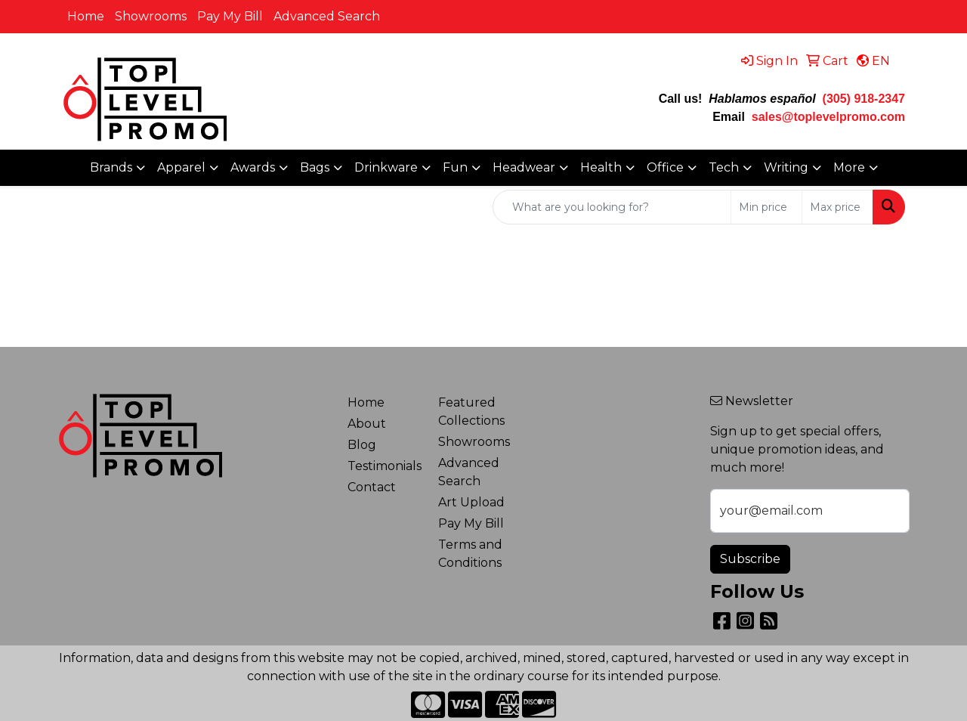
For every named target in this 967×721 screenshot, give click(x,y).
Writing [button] (786, 167)
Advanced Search (326, 16)
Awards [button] (252, 167)
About (367, 423)
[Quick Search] (612, 207)
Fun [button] (455, 167)
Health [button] (601, 167)
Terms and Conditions (470, 553)
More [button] (849, 167)
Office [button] (665, 167)
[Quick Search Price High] (837, 207)
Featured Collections (471, 411)
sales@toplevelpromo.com (828, 116)
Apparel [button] (181, 167)
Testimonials (384, 466)
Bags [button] (314, 167)
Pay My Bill (230, 16)
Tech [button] (724, 167)
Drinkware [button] (386, 167)
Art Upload (471, 502)
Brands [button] (111, 167)
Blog (362, 445)
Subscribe (750, 559)
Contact (372, 487)
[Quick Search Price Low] (766, 207)
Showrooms (151, 16)
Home (85, 16)
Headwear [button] (524, 167)
